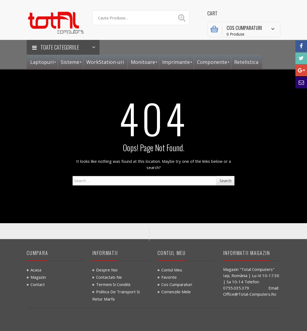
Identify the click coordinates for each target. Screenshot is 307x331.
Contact (37, 284)
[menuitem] (42, 62)
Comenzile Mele (176, 291)
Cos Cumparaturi (176, 284)
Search (225, 180)
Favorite (169, 277)
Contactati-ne (109, 277)
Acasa (35, 270)
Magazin (38, 277)
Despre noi (106, 270)
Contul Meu (171, 270)
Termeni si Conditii (113, 284)
